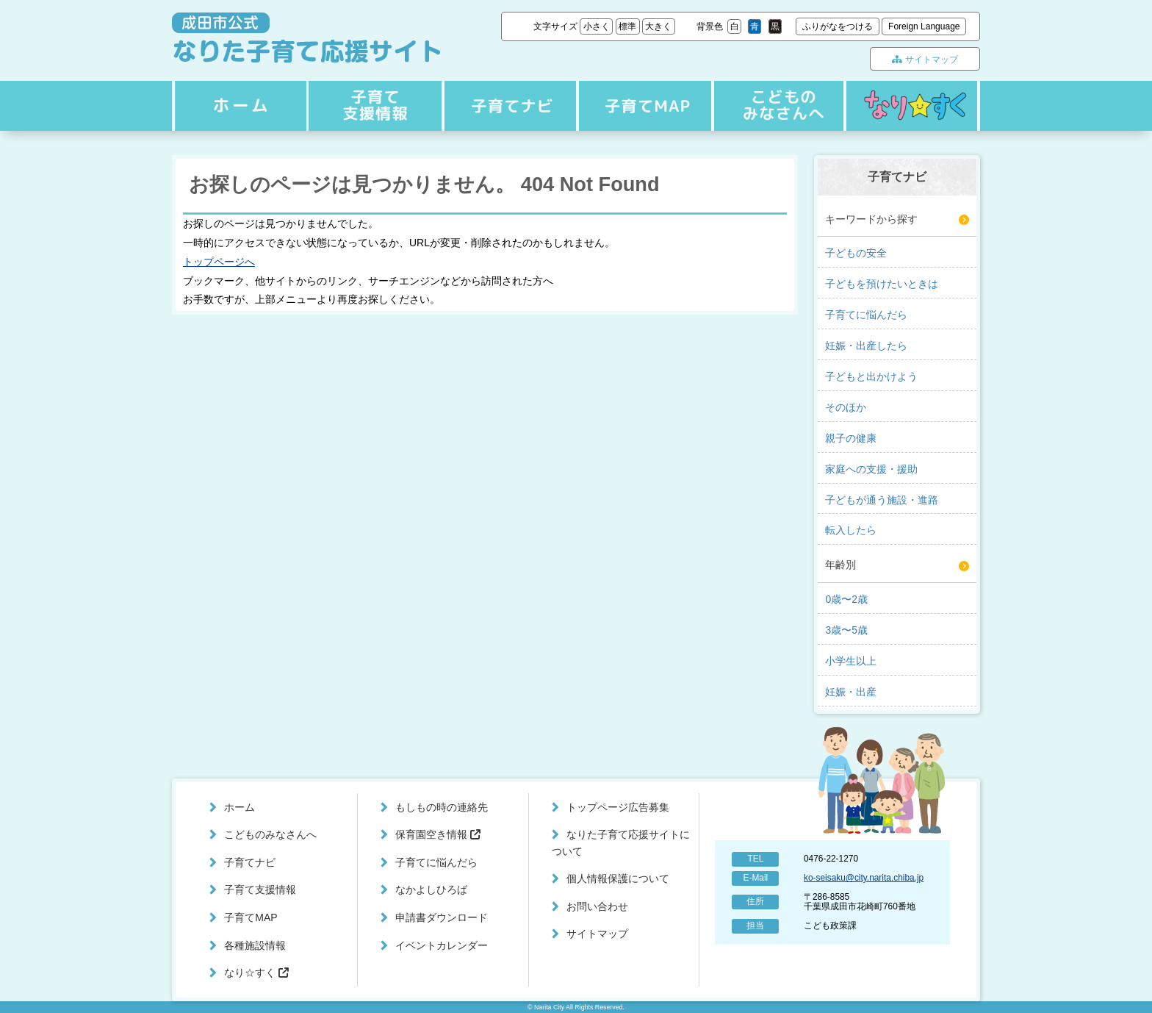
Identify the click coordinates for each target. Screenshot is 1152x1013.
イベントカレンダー (441, 945)
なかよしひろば (431, 889)
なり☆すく (911, 106)
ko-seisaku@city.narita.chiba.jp (864, 878)
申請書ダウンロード (441, 917)
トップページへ (219, 262)
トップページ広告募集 (617, 807)
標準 (627, 26)
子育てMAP (641, 106)
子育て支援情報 (508, 106)
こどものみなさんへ (776, 106)
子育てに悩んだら (436, 862)
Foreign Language (924, 26)
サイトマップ (924, 59)
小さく (596, 26)
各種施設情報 (255, 945)
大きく (658, 26)
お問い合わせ (597, 906)
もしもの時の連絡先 (441, 807)
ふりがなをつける (837, 26)
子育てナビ (373, 106)
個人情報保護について (617, 878)
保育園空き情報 (437, 834)
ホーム (239, 106)
